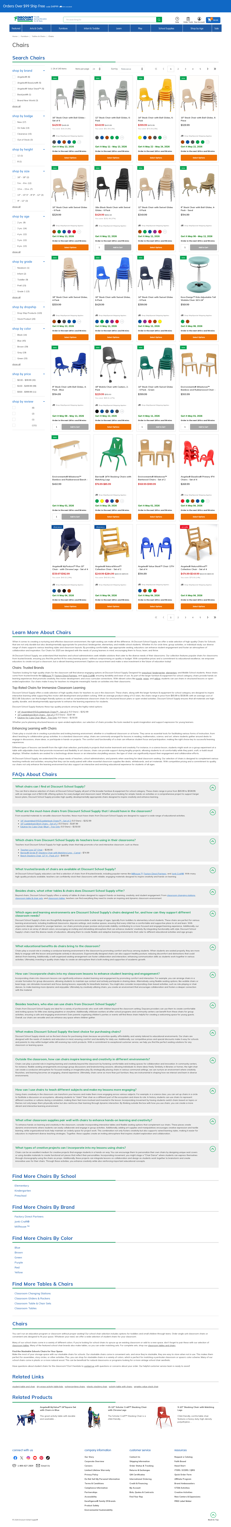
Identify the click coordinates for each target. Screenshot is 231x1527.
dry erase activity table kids (50, 1386)
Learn (119, 28)
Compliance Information (96, 1488)
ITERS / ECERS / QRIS (184, 1470)
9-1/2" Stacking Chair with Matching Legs (196, 1408)
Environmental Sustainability (99, 1510)
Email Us (45, 1466)
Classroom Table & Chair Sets (33, 1303)
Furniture (63, 28)
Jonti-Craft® (89, 675)
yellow (157, 678)
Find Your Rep (136, 1496)
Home (15, 36)
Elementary (22, 1185)
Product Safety (92, 1505)
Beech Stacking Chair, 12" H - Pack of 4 (39, 855)
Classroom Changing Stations (33, 1293)
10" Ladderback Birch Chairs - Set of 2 (36, 714)
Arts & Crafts (36, 28)
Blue (17, 1247)
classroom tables (56, 898)
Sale (216, 28)
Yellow (19, 1272)
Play (140, 28)
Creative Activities (183, 1492)
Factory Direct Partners (66, 675)
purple (139, 678)
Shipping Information (139, 1461)
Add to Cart (118, 247)
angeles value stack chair (146, 1386)
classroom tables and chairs (161, 1345)
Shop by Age (197, 28)
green (146, 678)
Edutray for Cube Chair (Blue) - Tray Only (37, 717)
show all (16, 106)
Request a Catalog (183, 1457)
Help (177, 20)
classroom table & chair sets (29, 898)
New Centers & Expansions (187, 1496)
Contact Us (134, 1457)
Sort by (114, 69)
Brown (19, 1252)
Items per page (82, 69)
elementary (171, 672)
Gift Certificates (137, 1474)
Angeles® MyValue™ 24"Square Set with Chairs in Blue (58, 1408)
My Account (135, 1488)
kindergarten (158, 672)
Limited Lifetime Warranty (97, 1470)
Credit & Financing (138, 1483)
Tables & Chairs (39, 36)
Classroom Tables (26, 1308)
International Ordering (140, 1479)
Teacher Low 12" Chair (31, 849)
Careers (88, 1466)
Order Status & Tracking (141, 1466)
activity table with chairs (120, 1386)
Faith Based (180, 1461)
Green (18, 1257)
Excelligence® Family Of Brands (100, 1501)
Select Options (70, 158)
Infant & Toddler (92, 28)
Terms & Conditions (94, 1483)
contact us (89, 1366)
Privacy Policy (91, 1474)
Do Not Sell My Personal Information (102, 1479)
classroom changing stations (181, 895)
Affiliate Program (182, 1479)
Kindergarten (23, 1190)
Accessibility (91, 1496)
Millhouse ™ (48, 675)
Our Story (89, 1457)
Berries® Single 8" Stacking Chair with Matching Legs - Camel (50, 852)
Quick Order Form (183, 1474)
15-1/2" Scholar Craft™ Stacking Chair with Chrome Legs (127, 1408)
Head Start (179, 1466)
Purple (19, 1262)
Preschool (21, 1195)
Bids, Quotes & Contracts (141, 1492)
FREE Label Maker (183, 1501)
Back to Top (213, 1516)
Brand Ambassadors (184, 1483)
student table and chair (23, 1386)
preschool (146, 672)
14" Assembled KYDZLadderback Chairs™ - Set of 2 (43, 711)
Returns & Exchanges (139, 1470)
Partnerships (91, 1492)
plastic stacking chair (97, 1386)
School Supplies (166, 28)
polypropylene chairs (75, 1386)
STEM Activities (182, 1488)
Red (17, 1267)
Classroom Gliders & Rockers (32, 1298)
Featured (16, 28)
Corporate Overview (94, 1461)
